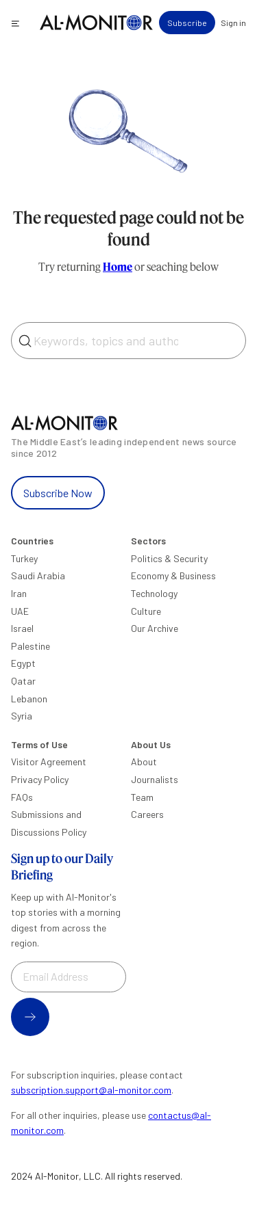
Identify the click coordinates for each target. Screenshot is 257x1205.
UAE (20, 611)
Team (142, 797)
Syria (21, 715)
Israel (22, 628)
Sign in (233, 22)
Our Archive (154, 628)
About (144, 761)
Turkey (24, 558)
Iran (19, 593)
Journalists (154, 779)
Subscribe (187, 22)
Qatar (23, 681)
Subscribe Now (58, 492)
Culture (146, 611)
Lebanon (29, 698)
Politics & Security (169, 558)
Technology (154, 593)
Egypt (23, 663)
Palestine (30, 646)
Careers (147, 814)
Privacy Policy (40, 779)
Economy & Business (173, 575)
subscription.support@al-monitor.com (91, 1090)
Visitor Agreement (48, 761)
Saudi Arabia (38, 575)
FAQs (22, 797)
